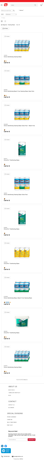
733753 (5, 55)
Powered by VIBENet (18, 459)
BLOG (9, 395)
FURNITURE (9, 419)
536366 (6, 262)
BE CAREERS (11, 407)
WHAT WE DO (11, 390)
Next (25, 379)
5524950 (6, 124)
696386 (6, 89)
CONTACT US (11, 404)
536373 (5, 158)
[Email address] (18, 439)
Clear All (18, 24)
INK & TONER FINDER (12, 422)
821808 (5, 227)
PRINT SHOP (10, 425)
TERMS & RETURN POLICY (14, 392)
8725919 (6, 296)
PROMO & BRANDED (11, 416)
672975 (6, 365)
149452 (5, 193)
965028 (6, 331)
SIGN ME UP (31, 439)
